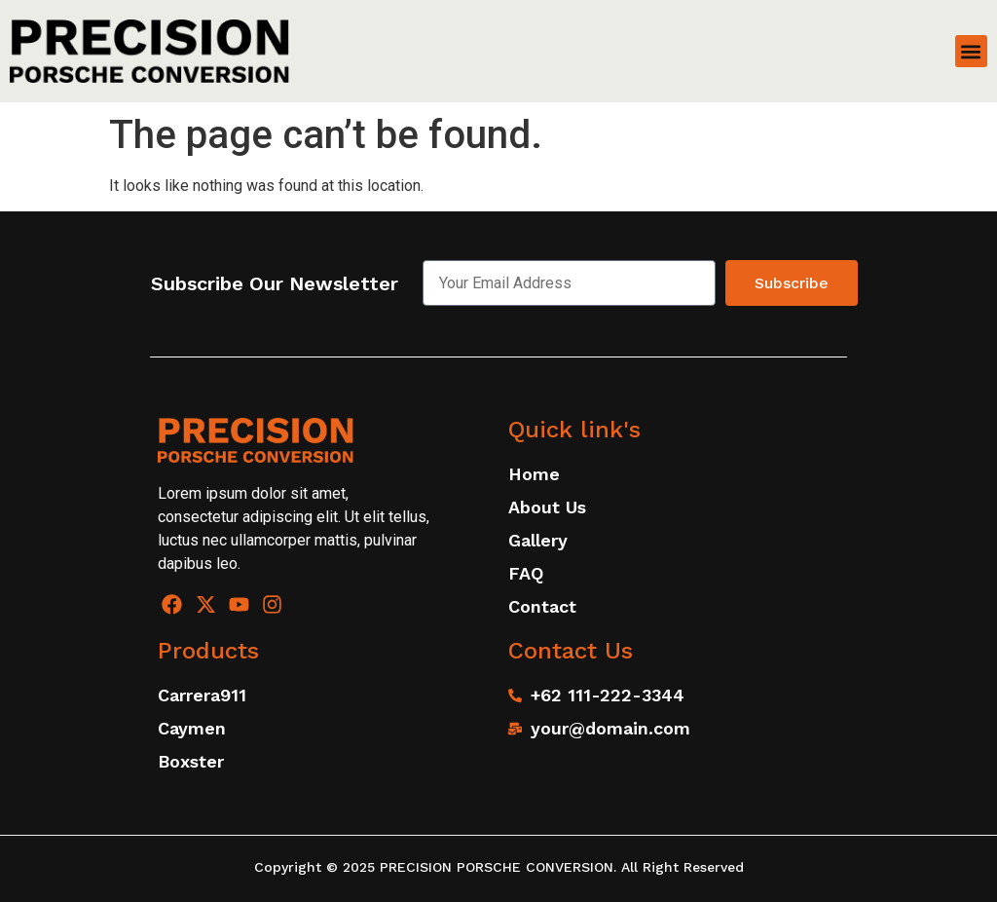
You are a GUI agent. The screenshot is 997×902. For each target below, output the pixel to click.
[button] (971, 51)
